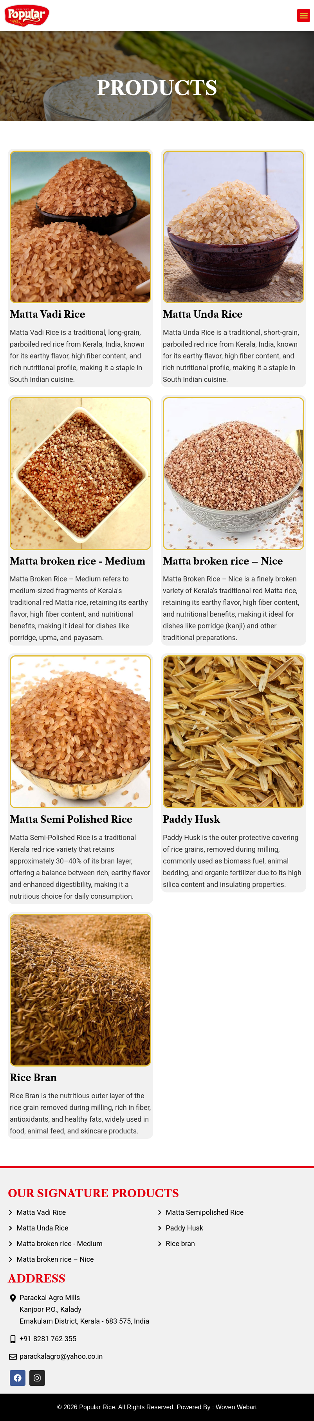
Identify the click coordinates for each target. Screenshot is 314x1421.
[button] (303, 15)
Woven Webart (236, 1407)
